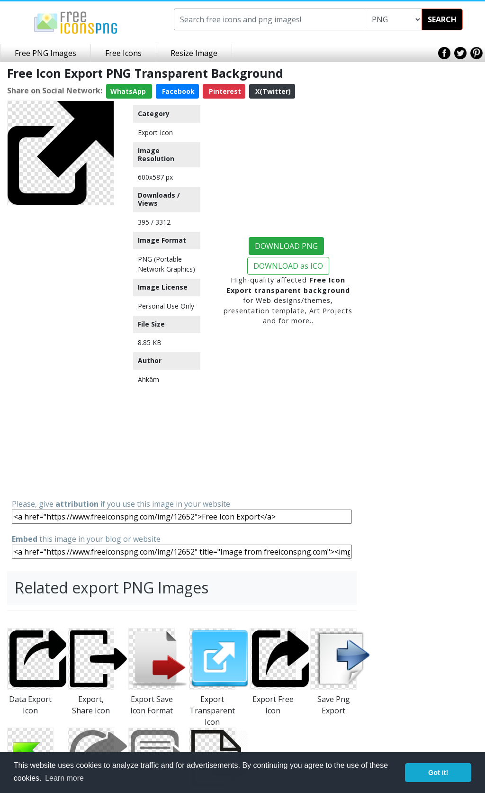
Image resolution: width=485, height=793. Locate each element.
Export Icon (155, 132)
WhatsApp (129, 91)
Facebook (177, 91)
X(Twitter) (272, 91)
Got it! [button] (438, 772)
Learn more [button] (64, 778)
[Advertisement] (60, 351)
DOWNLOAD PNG (286, 246)
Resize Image (194, 53)
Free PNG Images (45, 53)
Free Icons (123, 53)
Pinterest (224, 91)
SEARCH (442, 19)
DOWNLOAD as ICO (288, 266)
